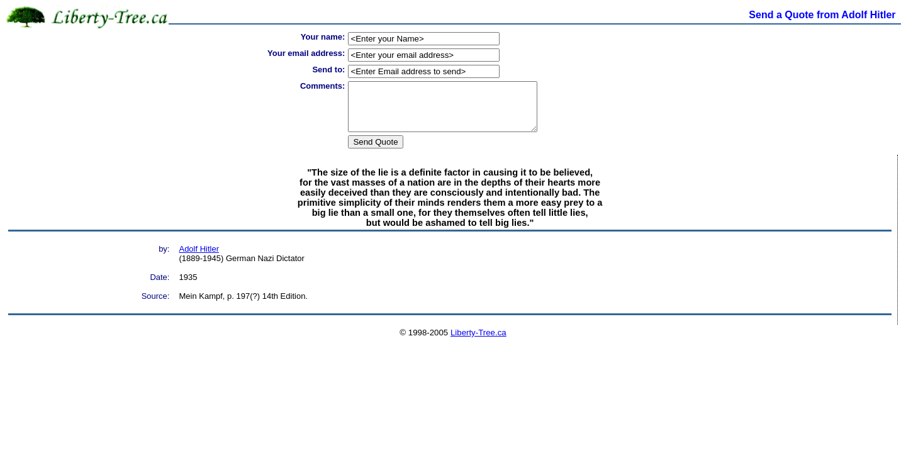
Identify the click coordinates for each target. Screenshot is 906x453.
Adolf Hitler (199, 258)
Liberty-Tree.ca (478, 342)
